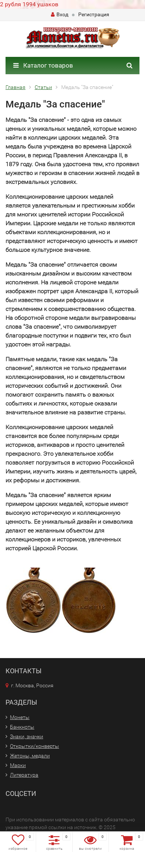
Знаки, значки (26, 736)
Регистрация (93, 14)
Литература (24, 775)
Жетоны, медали (30, 756)
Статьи (43, 87)
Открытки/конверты (34, 746)
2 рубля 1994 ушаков (29, 4)
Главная (15, 87)
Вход (59, 14)
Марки (18, 765)
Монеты (20, 717)
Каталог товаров (43, 65)
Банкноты (22, 727)
